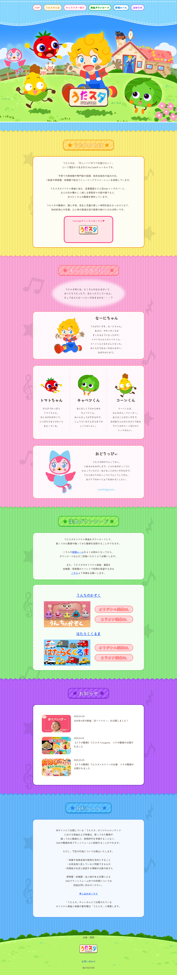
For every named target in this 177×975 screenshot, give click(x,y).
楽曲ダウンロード (100, 7)
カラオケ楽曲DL (114, 619)
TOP (37, 7)
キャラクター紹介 (75, 7)
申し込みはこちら (88, 893)
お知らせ (137, 7)
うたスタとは (53, 7)
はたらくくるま (88, 633)
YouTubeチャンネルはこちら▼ (89, 221)
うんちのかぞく (88, 595)
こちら (74, 573)
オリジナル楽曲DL (114, 609)
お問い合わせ (88, 961)
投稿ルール (121, 7)
